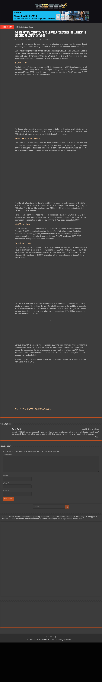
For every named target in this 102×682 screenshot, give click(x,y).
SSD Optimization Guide (24, 27)
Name (6, 475)
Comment (7, 455)
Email (6, 483)
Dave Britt (16, 429)
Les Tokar (20, 39)
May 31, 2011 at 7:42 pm (90, 429)
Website (6, 490)
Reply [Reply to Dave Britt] (96, 436)
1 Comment (46, 39)
